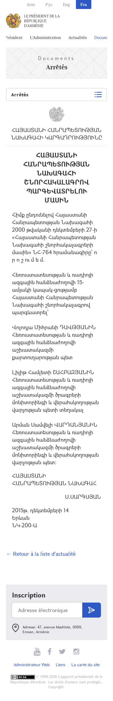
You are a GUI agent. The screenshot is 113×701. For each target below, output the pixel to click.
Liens (60, 664)
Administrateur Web (32, 664)
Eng (66, 4)
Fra (83, 4)
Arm (31, 4)
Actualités (77, 37)
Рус (49, 4)
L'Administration (45, 37)
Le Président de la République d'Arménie (42, 21)
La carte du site (85, 664)
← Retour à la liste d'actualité (41, 553)
